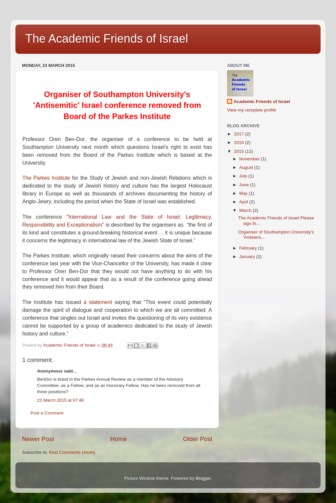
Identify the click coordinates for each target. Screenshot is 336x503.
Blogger (203, 478)
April (244, 201)
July (243, 175)
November (250, 158)
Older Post (197, 438)
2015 (239, 151)
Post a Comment (47, 413)
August (246, 167)
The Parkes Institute (46, 178)
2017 (239, 133)
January (247, 256)
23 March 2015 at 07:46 (60, 400)
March (246, 210)
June (244, 184)
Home (118, 438)
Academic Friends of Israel (262, 101)
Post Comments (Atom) (72, 452)
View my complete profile (251, 110)
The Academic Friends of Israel (106, 38)
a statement (98, 302)
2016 (239, 142)
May (244, 193)
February (248, 248)
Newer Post (38, 438)
